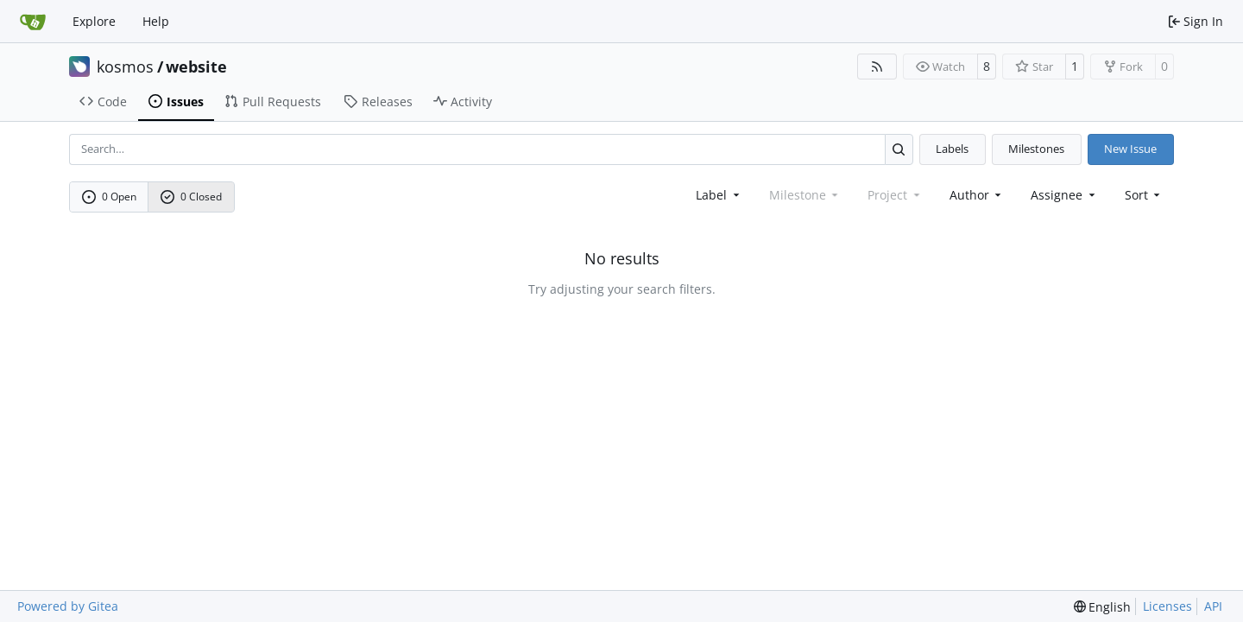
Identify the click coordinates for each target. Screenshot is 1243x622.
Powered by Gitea (67, 606)
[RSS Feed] (877, 66)
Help (155, 21)
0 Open (109, 196)
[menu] (1144, 195)
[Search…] (899, 149)
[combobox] (719, 195)
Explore (94, 21)
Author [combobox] (977, 195)
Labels (952, 148)
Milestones (1036, 148)
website (196, 66)
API (1213, 606)
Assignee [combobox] (1064, 195)
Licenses (1167, 606)
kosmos (125, 66)
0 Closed (192, 196)
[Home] (33, 21)
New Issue (1130, 148)
